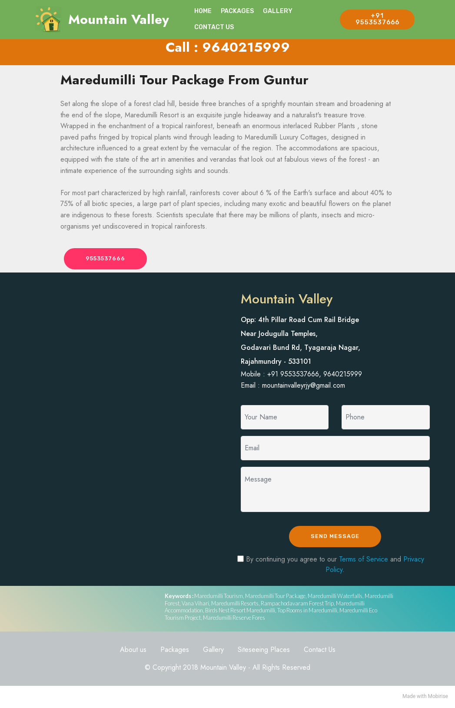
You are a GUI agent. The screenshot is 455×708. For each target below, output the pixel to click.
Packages (174, 651)
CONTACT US (214, 27)
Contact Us (319, 651)
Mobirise (438, 698)
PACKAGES (237, 11)
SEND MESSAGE (335, 537)
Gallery (213, 651)
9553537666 (108, 259)
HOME (203, 11)
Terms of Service (363, 560)
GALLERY (277, 11)
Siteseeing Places (264, 651)
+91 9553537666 (377, 19)
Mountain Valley (118, 19)
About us (133, 651)
